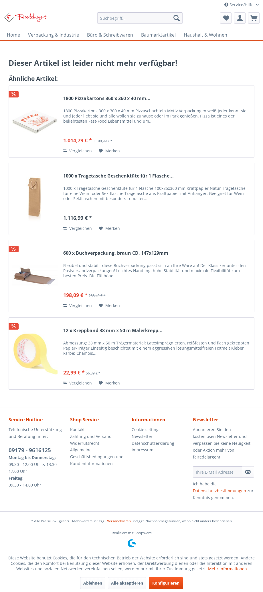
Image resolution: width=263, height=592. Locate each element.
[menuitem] (140, 18)
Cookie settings (146, 429)
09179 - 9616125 (30, 450)
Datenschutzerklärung (153, 443)
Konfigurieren (165, 583)
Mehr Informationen (227, 568)
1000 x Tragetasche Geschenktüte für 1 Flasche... (118, 176)
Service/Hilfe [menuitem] (239, 4)
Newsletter (142, 436)
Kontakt (77, 429)
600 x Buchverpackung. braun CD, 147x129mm (115, 253)
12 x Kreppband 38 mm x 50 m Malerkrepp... (113, 331)
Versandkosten (119, 521)
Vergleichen (77, 151)
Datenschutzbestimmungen (219, 490)
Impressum (142, 450)
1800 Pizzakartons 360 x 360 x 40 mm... (107, 98)
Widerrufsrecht (84, 443)
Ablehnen (92, 583)
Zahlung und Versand (91, 436)
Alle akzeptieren (127, 583)
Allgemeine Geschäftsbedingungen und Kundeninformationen (97, 456)
